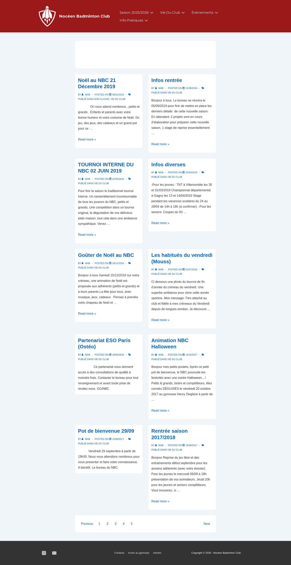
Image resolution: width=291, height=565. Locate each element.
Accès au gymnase (138, 552)
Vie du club (173, 12)
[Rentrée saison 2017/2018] (191, 445)
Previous (87, 523)
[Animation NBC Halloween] (191, 354)
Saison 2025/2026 (137, 12)
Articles (157, 552)
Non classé (101, 99)
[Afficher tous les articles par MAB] (86, 94)
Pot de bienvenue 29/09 (106, 431)
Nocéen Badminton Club (84, 16)
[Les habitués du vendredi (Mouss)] (191, 269)
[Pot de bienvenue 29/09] (118, 439)
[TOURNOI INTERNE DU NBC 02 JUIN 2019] (118, 179)
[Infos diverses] (191, 172)
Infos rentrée (166, 80)
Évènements (205, 12)
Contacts (119, 552)
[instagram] (44, 553)
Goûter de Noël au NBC (106, 255)
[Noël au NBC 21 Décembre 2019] (118, 94)
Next (207, 523)
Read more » (87, 139)
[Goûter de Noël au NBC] (118, 263)
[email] (54, 553)
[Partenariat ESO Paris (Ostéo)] (118, 354)
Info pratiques (134, 20)
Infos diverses (168, 164)
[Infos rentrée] (191, 88)
